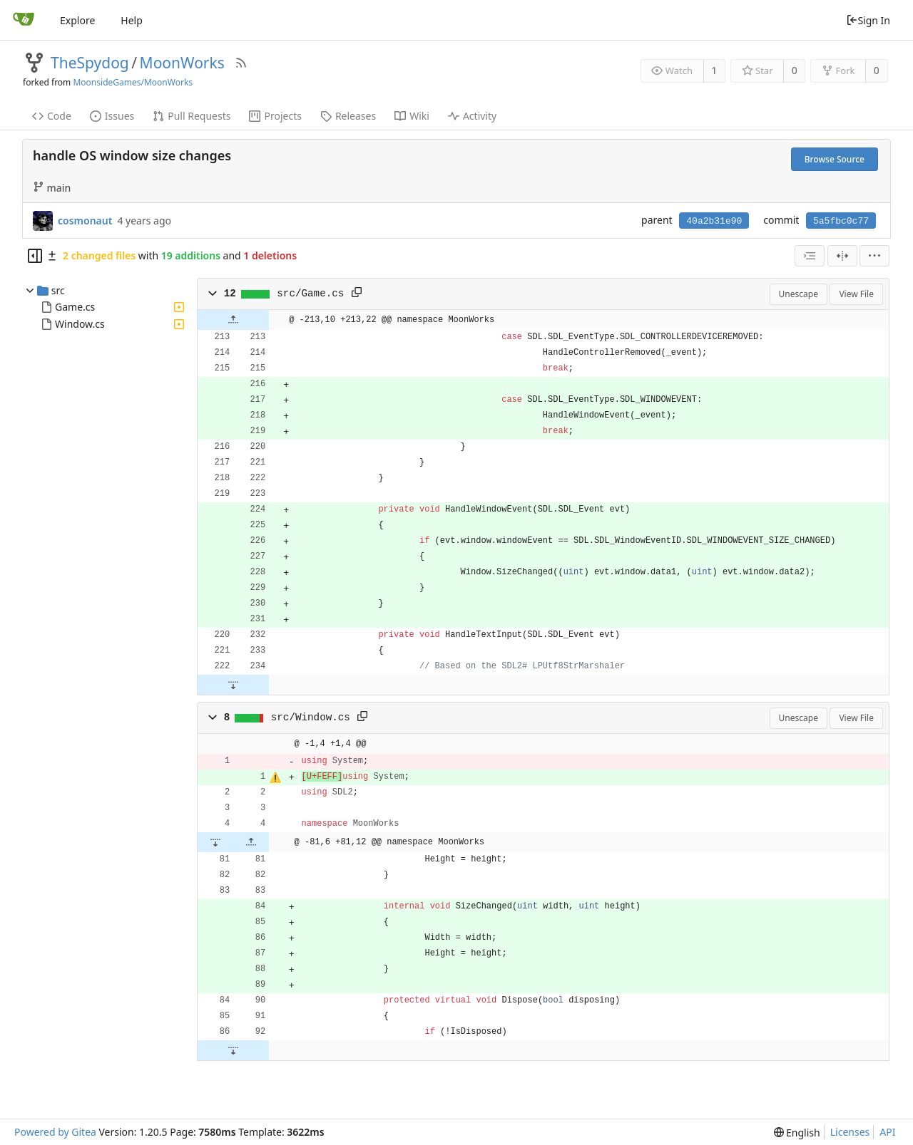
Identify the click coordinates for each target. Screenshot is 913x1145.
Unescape (798, 294)
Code (51, 116)
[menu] (874, 255)
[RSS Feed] (241, 62)
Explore (77, 20)
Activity (472, 116)
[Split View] (842, 255)
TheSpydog (90, 63)
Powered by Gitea (55, 1132)
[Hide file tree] (35, 256)
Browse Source (834, 159)
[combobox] (810, 255)
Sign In (868, 20)
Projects (275, 116)
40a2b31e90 (714, 221)
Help (132, 20)
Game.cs (75, 307)
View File (856, 294)
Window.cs (80, 324)
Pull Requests (191, 116)
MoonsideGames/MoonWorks (133, 82)
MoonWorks (182, 63)
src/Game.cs (310, 293)
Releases (348, 116)
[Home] (23, 20)
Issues (112, 116)
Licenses (850, 1132)
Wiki (411, 116)
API (887, 1132)
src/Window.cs (310, 717)
